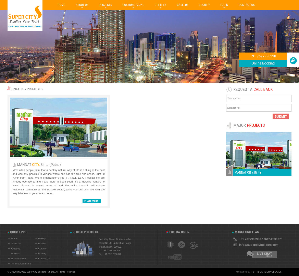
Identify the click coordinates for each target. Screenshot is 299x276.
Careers (42, 248)
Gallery (42, 238)
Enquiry (42, 253)
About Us (16, 243)
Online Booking (263, 63)
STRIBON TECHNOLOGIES (267, 272)
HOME (61, 5)
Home (14, 238)
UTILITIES (160, 5)
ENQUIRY (204, 5)
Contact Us (44, 258)
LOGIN (224, 5)
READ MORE (92, 201)
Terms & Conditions (21, 263)
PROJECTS (105, 5)
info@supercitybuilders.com (258, 244)
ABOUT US (82, 5)
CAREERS (182, 5)
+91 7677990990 (263, 56)
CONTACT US (247, 5)
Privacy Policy (18, 258)
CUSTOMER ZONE (133, 5)
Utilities (42, 243)
